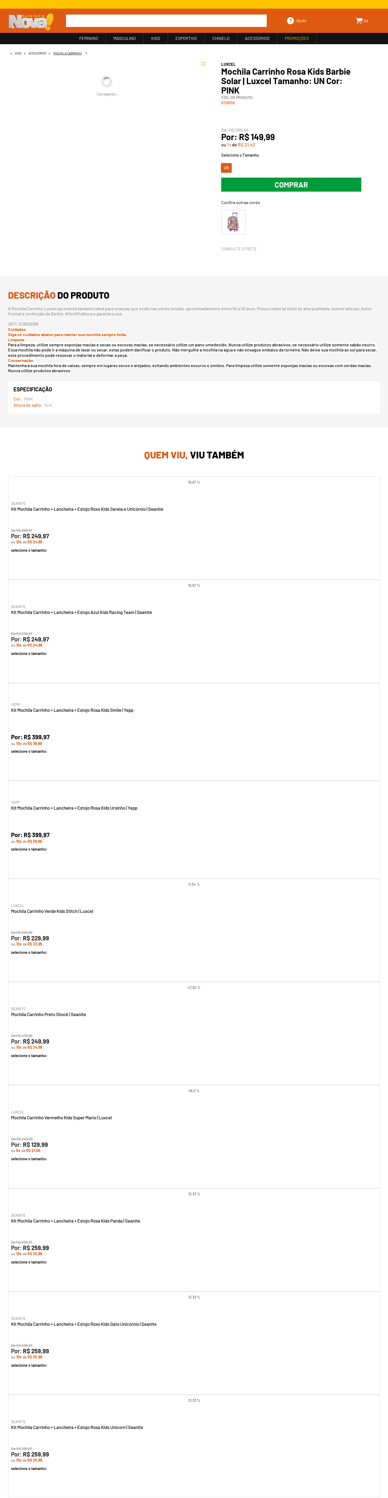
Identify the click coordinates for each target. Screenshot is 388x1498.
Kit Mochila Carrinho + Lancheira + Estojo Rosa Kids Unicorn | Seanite (77, 1427)
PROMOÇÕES (297, 38)
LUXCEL (228, 64)
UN (226, 167)
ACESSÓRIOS (257, 38)
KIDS (155, 38)
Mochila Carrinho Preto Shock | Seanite (48, 1014)
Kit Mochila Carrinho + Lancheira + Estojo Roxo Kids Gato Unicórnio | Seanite (84, 1324)
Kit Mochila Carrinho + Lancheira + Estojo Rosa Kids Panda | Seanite (75, 1220)
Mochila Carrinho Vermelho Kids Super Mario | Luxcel (61, 1117)
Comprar (291, 184)
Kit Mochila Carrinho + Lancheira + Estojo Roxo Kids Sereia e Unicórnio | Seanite (87, 509)
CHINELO (221, 38)
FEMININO (88, 38)
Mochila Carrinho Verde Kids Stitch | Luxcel (52, 911)
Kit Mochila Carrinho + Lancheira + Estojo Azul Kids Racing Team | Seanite (81, 612)
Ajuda (301, 20)
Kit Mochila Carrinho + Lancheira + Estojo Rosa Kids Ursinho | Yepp (74, 807)
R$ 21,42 (246, 144)
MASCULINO (124, 38)
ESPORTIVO (186, 38)
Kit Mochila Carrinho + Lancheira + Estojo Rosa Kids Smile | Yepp (72, 710)
